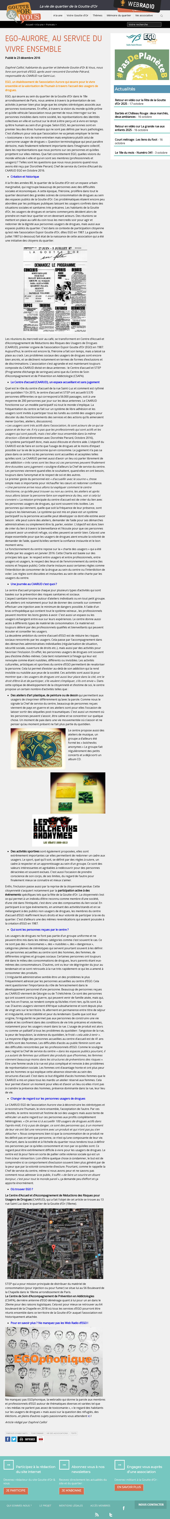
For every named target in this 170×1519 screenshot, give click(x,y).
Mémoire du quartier (119, 15)
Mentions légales (71, 1505)
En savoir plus (129, 1487)
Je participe (15, 1490)
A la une (57, 15)
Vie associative (144, 15)
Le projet (45, 1505)
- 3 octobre (141, 153)
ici (89, 1416)
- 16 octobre (141, 115)
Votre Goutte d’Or (77, 15)
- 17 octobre (140, 102)
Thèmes (97, 15)
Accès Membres (100, 1505)
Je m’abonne (71, 1490)
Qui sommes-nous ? (19, 1505)
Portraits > (51, 24)
